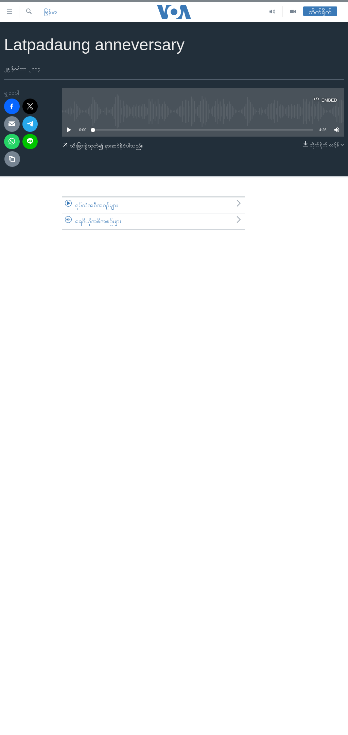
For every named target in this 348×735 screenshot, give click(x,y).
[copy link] (12, 159)
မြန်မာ (50, 12)
